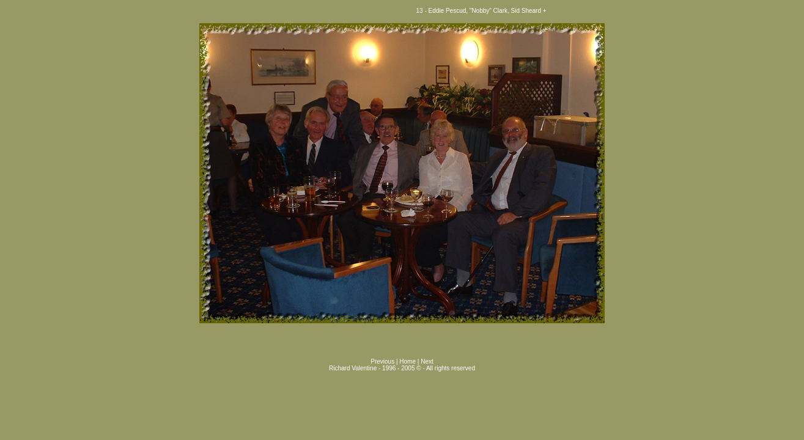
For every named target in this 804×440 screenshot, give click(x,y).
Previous (383, 361)
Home (407, 361)
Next (427, 361)
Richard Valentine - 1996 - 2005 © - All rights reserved (402, 368)
